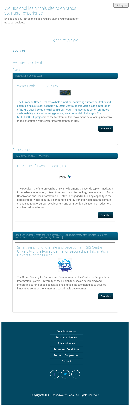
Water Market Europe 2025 (28, 75)
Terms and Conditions (66, 349)
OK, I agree (121, 5)
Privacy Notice (66, 343)
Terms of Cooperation (66, 355)
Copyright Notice (66, 331)
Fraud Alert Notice (66, 337)
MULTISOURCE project (30, 117)
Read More (106, 128)
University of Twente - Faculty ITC (32, 155)
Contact (66, 361)
